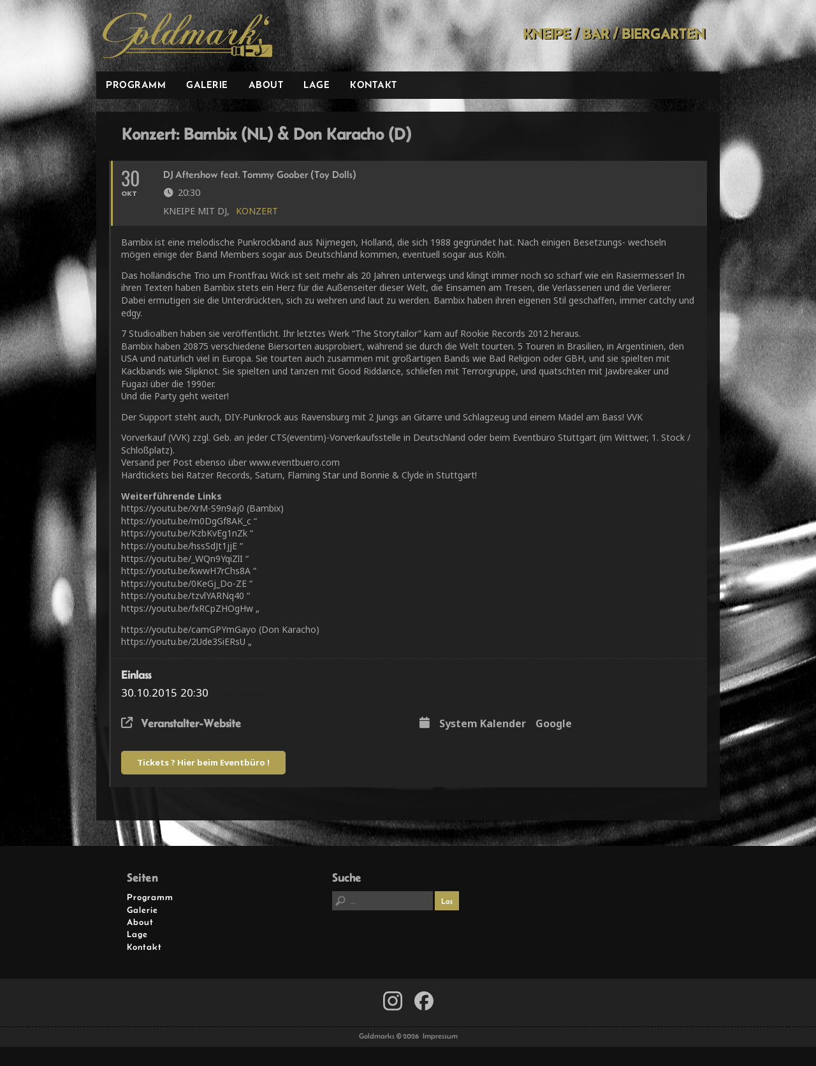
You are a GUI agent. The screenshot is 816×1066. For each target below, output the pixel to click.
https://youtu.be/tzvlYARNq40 (182, 595)
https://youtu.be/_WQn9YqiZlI (182, 558)
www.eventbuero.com (294, 462)
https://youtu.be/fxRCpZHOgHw (187, 608)
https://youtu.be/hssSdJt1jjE (179, 546)
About (266, 84)
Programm (136, 84)
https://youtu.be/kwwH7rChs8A (186, 571)
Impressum (440, 1036)
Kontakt (373, 84)
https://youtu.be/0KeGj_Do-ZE (184, 583)
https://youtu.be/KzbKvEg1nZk (184, 533)
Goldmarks (187, 36)
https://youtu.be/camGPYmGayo (188, 629)
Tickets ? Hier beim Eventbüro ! (203, 762)
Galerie (207, 84)
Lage (316, 84)
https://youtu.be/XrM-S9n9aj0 (182, 508)
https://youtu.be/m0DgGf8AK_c (186, 521)
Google (554, 724)
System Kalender (482, 724)
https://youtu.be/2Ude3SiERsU (183, 641)
